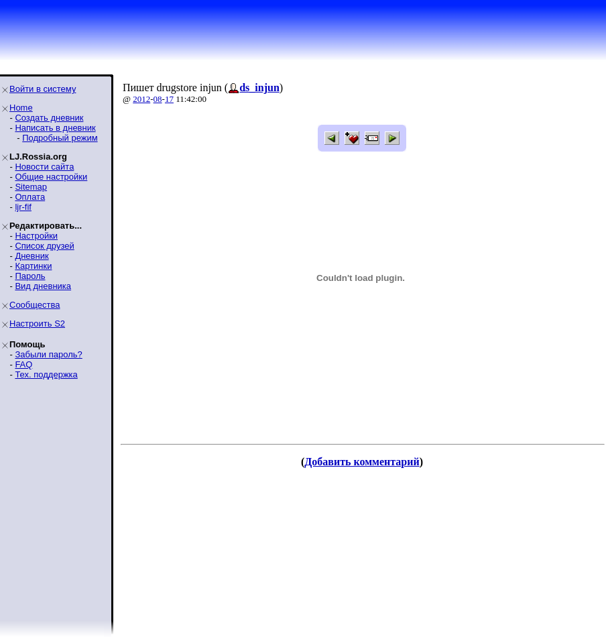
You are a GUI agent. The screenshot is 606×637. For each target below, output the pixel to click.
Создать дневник (49, 118)
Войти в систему (42, 89)
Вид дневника (43, 286)
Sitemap (31, 187)
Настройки (36, 236)
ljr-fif (23, 207)
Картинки (33, 266)
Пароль (30, 276)
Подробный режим (59, 138)
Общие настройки (51, 177)
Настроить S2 (37, 323)
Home (21, 108)
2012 (141, 99)
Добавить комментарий (361, 461)
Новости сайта (44, 167)
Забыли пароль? (48, 354)
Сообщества (34, 305)
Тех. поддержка (46, 374)
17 (169, 99)
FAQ (23, 364)
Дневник (31, 256)
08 (158, 99)
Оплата (30, 197)
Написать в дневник (55, 128)
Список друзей (44, 246)
